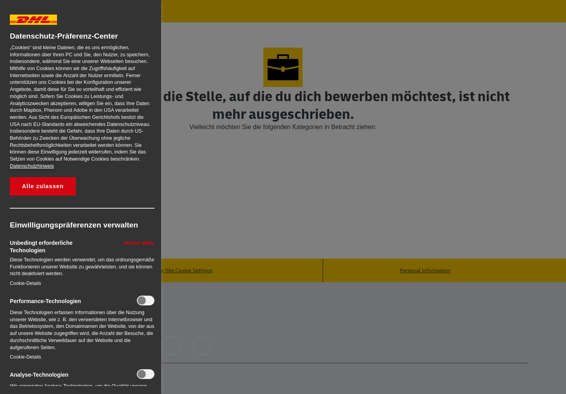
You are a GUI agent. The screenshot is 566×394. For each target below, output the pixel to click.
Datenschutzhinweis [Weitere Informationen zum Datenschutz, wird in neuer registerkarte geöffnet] (32, 166)
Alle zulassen (43, 186)
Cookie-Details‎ (25, 283)
